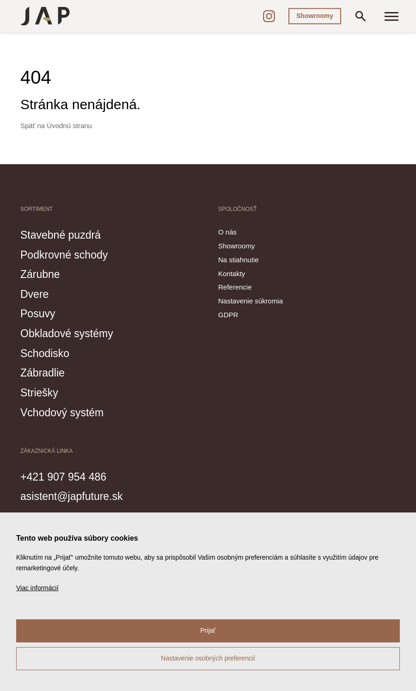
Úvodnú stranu (69, 126)
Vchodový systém (65, 410)
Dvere (35, 293)
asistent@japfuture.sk (76, 494)
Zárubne (41, 273)
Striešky (40, 391)
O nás (227, 232)
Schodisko (46, 352)
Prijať (207, 630)
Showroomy (314, 15)
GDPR (228, 315)
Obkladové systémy (70, 332)
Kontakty (231, 274)
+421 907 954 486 (67, 475)
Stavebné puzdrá (64, 234)
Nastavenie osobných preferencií (208, 658)
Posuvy (39, 313)
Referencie (235, 287)
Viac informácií (37, 588)
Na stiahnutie (238, 260)
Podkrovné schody (68, 254)
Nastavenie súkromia (250, 301)
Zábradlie (44, 371)
